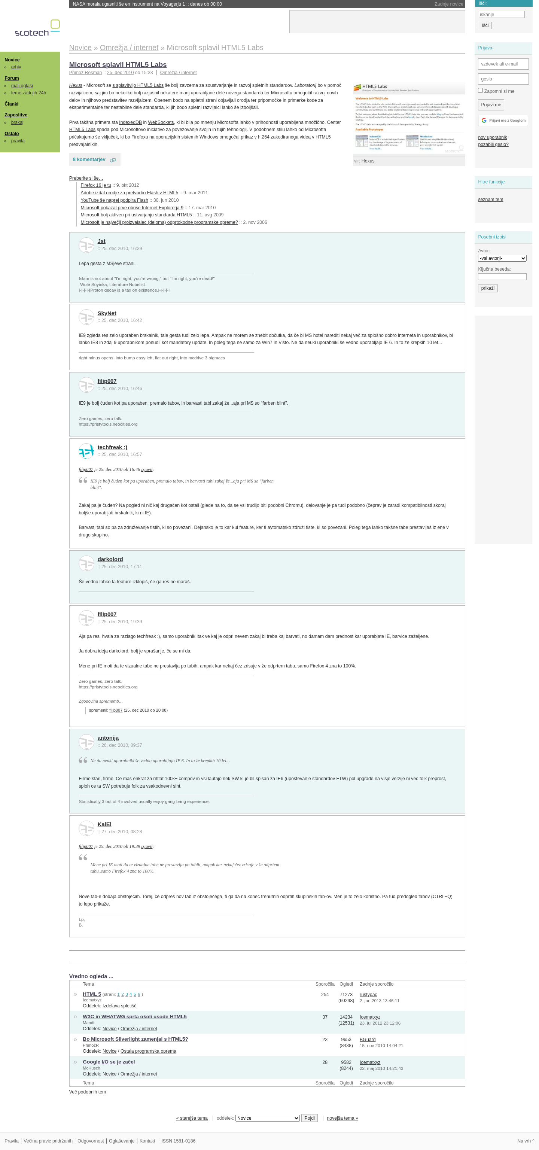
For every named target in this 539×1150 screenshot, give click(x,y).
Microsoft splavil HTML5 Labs (118, 65)
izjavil (146, 469)
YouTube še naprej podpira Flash (114, 200)
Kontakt (147, 1141)
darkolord (110, 559)
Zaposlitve (15, 115)
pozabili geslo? (493, 144)
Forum (11, 78)
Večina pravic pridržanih (48, 1141)
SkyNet (107, 313)
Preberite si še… (86, 178)
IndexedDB (130, 122)
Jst (102, 241)
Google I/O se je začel (109, 1062)
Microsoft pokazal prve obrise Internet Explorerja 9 (132, 207)
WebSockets (161, 122)
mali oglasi (22, 85)
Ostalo (11, 133)
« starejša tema (192, 1118)
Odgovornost (90, 1141)
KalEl (105, 824)
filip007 (107, 381)
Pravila (11, 1141)
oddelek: (258, 1118)
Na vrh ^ (525, 1141)
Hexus (368, 161)
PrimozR (91, 1045)
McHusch (91, 1068)
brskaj (17, 122)
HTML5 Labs (82, 129)
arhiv (16, 67)
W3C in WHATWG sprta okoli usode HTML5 (134, 1016)
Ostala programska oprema (148, 1051)
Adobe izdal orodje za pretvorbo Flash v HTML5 (130, 192)
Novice (11, 60)
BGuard (367, 1039)
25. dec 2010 (120, 72)
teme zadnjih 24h (28, 92)
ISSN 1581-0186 (178, 1141)
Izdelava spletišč (119, 1005)
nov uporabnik (492, 137)
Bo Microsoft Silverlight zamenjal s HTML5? (135, 1039)
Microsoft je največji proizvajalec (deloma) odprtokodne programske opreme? (159, 222)
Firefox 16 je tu (96, 185)
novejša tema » (342, 1118)
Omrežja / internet (178, 72)
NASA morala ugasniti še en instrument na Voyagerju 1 (147, 4)
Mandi (88, 1022)
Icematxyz (92, 1000)
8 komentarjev (89, 159)
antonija (108, 738)
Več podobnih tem (87, 1092)
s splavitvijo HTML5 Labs (138, 85)
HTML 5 (92, 994)
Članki (11, 104)
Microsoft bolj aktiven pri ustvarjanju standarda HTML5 (136, 214)
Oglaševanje (121, 1141)
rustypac (368, 994)
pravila (18, 140)
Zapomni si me (496, 91)
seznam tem (490, 199)
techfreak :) (113, 447)
